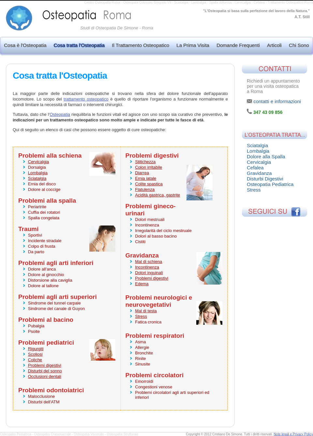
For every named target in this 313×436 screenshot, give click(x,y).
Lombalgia (38, 172)
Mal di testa (145, 310)
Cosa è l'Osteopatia (25, 45)
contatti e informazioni (274, 101)
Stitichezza (145, 161)
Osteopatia (60, 114)
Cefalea (255, 167)
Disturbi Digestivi (265, 178)
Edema (141, 283)
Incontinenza (147, 267)
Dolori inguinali (149, 272)
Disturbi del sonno (45, 370)
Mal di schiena (148, 261)
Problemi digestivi (44, 365)
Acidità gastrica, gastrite (157, 195)
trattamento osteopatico (86, 99)
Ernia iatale (145, 178)
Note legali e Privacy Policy (293, 434)
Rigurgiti (36, 348)
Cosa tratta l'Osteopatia (79, 45)
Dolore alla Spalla (266, 156)
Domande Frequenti (238, 45)
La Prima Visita (192, 45)
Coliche (35, 359)
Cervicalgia (38, 161)
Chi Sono (299, 45)
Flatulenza (145, 189)
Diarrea (142, 172)
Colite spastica (149, 183)
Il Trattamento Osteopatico (140, 45)
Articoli (274, 45)
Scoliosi (35, 354)
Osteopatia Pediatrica (270, 184)
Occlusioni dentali (44, 376)
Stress (141, 316)
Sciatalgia (37, 178)
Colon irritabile (148, 167)
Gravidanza (259, 173)
